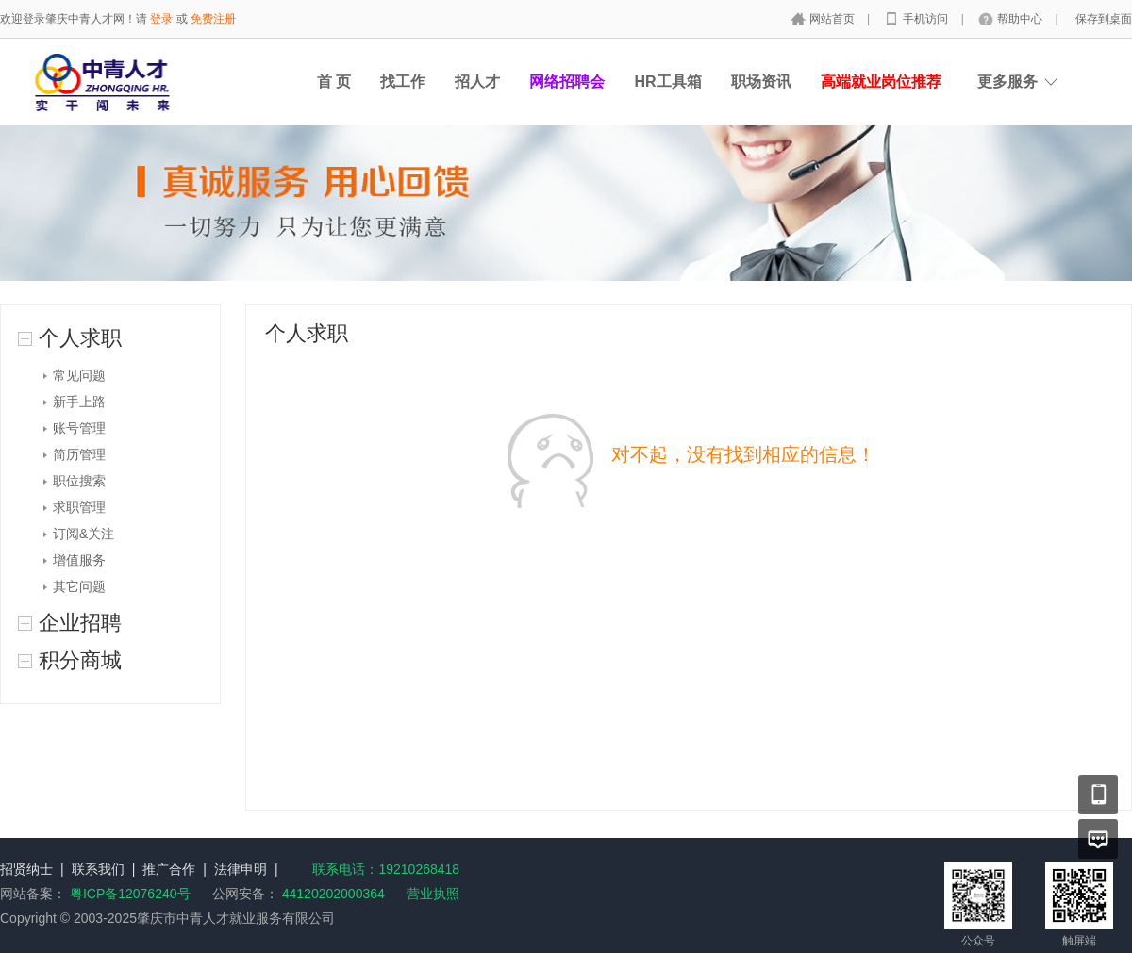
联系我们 (98, 869)
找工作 (402, 82)
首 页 (334, 82)
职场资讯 (761, 82)
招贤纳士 (26, 869)
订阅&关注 (83, 533)
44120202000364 (331, 893)
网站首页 (833, 18)
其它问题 (79, 586)
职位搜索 (79, 480)
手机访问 (927, 18)
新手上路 (79, 401)
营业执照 (433, 893)
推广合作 (168, 869)
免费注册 (213, 18)
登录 (161, 18)
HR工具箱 (667, 82)
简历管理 (79, 454)
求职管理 (79, 507)
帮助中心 (1021, 18)
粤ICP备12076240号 (130, 893)
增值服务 (79, 559)
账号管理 (79, 427)
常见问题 (79, 375)
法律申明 (240, 869)
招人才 (477, 82)
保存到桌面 (1103, 18)
